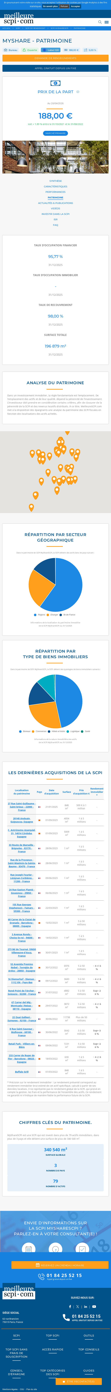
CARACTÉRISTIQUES (55, 186)
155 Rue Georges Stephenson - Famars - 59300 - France (21, 908)
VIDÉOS (55, 208)
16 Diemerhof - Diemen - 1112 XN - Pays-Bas (22, 981)
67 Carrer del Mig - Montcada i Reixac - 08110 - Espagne (22, 1005)
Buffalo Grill (21, 1071)
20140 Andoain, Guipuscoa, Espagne (21, 820)
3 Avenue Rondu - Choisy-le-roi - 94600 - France (21, 937)
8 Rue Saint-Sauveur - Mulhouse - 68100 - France (22, 1032)
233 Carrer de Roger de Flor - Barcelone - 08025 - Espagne (22, 1058)
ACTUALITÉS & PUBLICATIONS (55, 203)
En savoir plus (50, 6)
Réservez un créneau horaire (60, 1265)
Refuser (64, 6)
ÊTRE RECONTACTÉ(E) (79, 1381)
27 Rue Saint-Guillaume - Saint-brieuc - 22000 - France (22, 807)
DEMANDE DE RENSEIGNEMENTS (55, 58)
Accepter (75, 6)
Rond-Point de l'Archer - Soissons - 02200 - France (22, 992)
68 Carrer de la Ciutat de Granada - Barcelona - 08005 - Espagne (21, 923)
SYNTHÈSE (55, 180)
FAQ (55, 225)
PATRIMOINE (55, 197)
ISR (55, 219)
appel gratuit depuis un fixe (55, 68)
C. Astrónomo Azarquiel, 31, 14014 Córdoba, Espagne (22, 833)
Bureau (13, 50)
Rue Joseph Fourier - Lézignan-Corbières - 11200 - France (21, 878)
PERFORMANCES (55, 191)
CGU (22, 1389)
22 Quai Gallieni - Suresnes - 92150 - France (22, 1019)
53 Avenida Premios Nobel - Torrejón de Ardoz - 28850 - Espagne (21, 967)
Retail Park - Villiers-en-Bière (22, 1045)
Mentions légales (10, 1389)
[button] (38, 453)
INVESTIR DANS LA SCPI (55, 214)
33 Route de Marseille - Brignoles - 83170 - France (22, 848)
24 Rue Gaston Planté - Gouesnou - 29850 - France (22, 893)
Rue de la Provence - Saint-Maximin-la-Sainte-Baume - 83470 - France (22, 863)
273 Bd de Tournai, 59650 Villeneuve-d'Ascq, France (22, 952)
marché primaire (55, 133)
